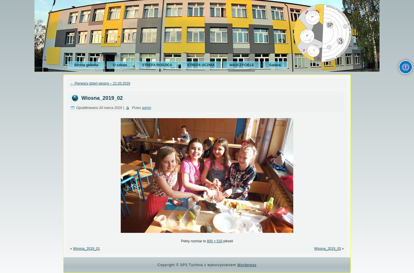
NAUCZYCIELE (241, 65)
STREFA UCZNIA (201, 65)
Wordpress (246, 265)
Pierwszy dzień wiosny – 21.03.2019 (100, 83)
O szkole (120, 65)
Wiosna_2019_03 (327, 249)
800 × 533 (215, 241)
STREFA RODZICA (157, 65)
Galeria (275, 65)
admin (146, 108)
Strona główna (86, 65)
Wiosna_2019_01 (86, 249)
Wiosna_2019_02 (102, 98)
